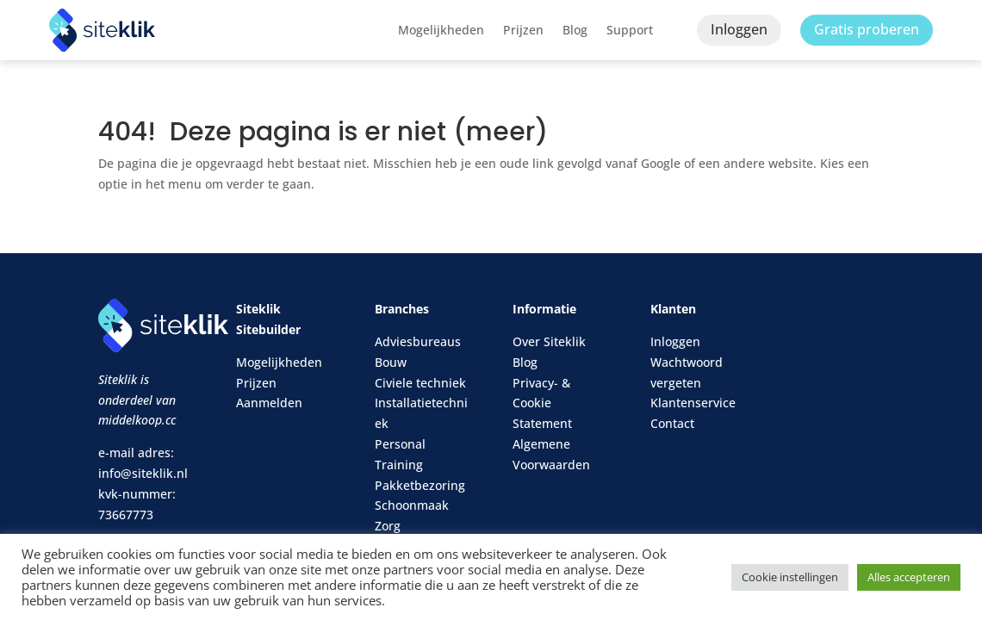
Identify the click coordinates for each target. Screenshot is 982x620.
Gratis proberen (866, 29)
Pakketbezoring (420, 485)
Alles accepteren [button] (908, 577)
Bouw (391, 362)
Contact (672, 423)
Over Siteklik (549, 341)
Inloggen (739, 29)
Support (629, 30)
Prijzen (523, 30)
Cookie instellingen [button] (790, 577)
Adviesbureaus (418, 341)
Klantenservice (693, 402)
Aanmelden (269, 402)
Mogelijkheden (441, 30)
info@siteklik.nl (143, 473)
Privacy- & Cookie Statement (542, 403)
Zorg (388, 526)
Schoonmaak (412, 505)
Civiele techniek (420, 383)
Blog (574, 30)
